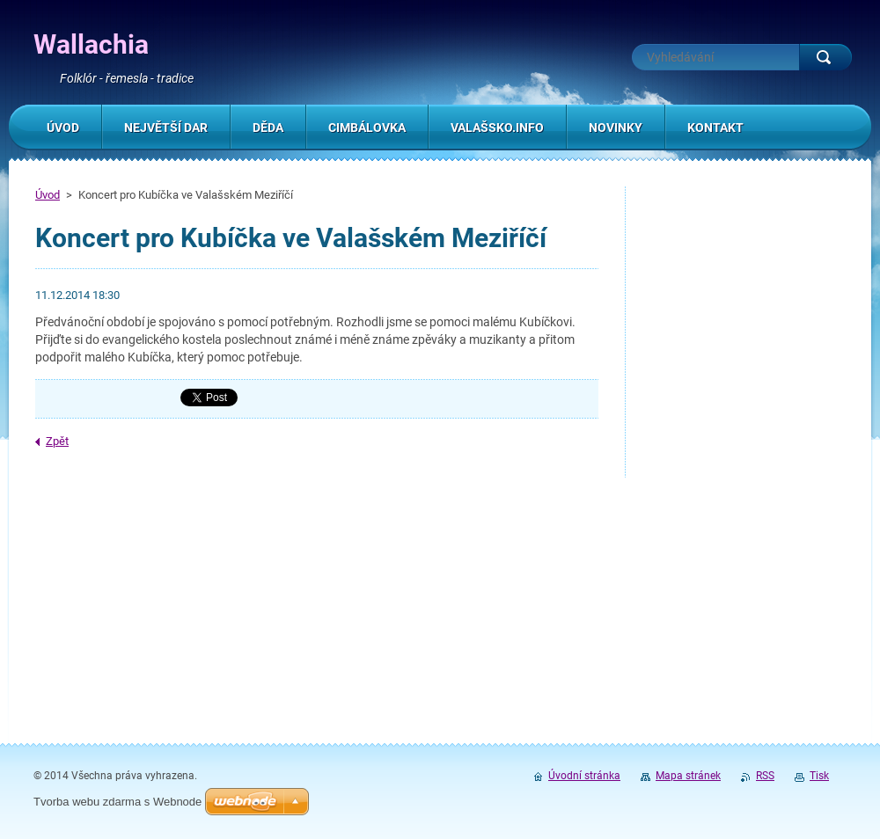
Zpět (57, 441)
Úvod (47, 194)
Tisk (819, 776)
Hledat (825, 57)
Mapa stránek (688, 776)
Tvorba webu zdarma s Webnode (117, 801)
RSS (765, 776)
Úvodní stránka (584, 776)
